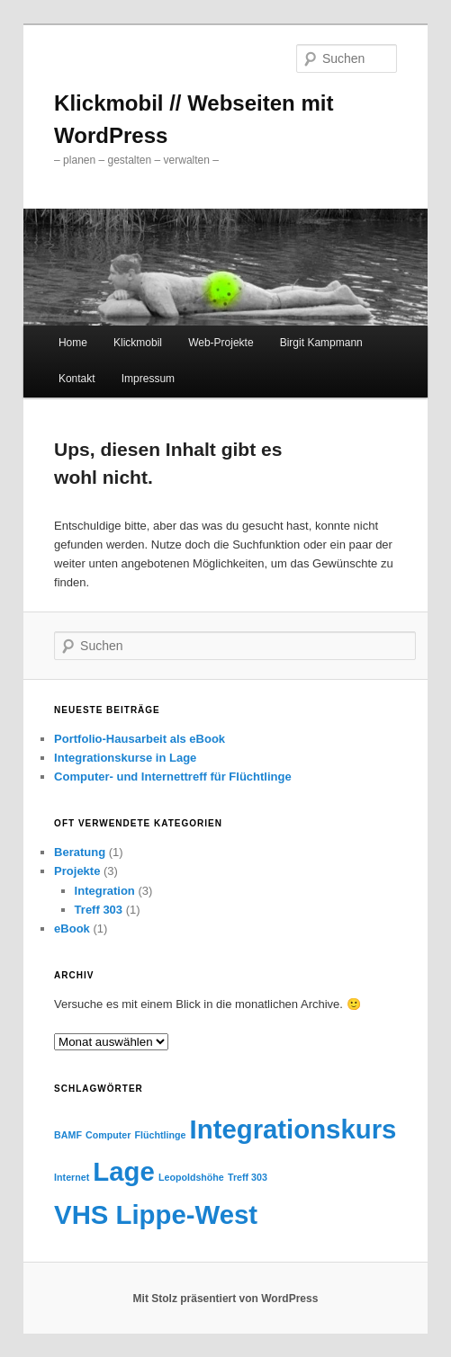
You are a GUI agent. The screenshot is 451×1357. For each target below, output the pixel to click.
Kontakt (77, 378)
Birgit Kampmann (321, 342)
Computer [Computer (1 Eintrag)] (108, 1134)
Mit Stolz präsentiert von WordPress (226, 1298)
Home (73, 342)
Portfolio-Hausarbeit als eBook (139, 738)
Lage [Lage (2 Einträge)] (123, 1171)
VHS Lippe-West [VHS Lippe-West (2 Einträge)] (155, 1214)
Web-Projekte (220, 342)
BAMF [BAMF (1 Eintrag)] (68, 1134)
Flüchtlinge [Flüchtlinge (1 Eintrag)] (160, 1134)
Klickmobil (137, 342)
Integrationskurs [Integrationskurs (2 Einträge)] (293, 1129)
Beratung (79, 852)
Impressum (148, 378)
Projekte (77, 871)
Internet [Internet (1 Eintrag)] (71, 1177)
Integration (105, 890)
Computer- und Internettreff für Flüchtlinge (173, 776)
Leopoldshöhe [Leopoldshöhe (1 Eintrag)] (191, 1177)
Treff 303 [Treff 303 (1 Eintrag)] (247, 1177)
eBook (72, 928)
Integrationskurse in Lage (125, 757)
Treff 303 (98, 909)
